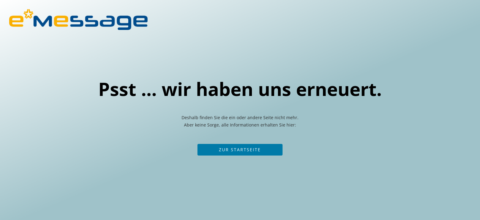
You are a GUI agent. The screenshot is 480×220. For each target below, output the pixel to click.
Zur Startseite (240, 149)
